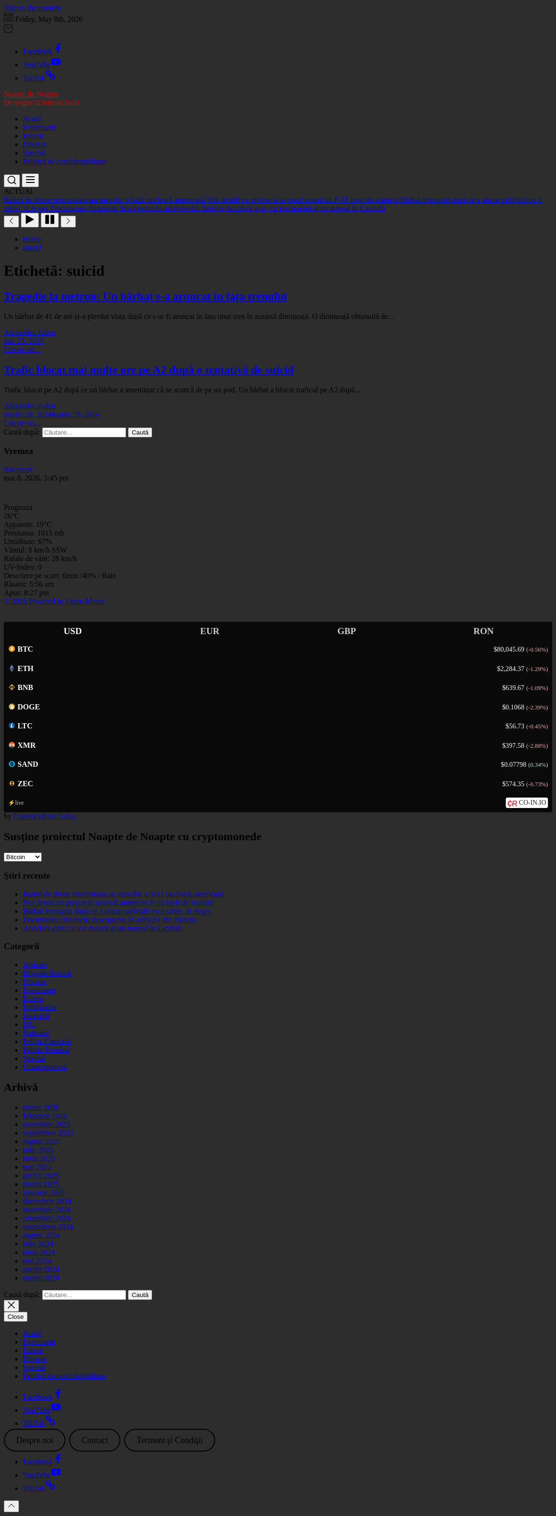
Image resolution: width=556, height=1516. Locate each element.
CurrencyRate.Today (44, 816)
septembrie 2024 (48, 1227)
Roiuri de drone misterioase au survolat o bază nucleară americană (123, 894)
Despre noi (34, 1440)
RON (484, 631)
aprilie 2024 (41, 1269)
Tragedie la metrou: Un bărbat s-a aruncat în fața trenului (145, 296)
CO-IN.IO (532, 802)
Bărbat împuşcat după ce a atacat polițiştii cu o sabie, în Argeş (117, 911)
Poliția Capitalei (47, 1041)
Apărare (35, 965)
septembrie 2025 (48, 1133)
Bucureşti (18, 469)
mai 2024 (37, 1261)
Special (34, 153)
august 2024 (41, 1235)
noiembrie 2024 (47, 1210)
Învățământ (40, 1007)
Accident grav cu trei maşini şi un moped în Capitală (102, 928)
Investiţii (36, 1016)
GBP (346, 631)
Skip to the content (32, 8)
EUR (209, 631)
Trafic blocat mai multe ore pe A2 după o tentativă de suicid (149, 369)
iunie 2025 (39, 1158)
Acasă (32, 119)
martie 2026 (41, 1107)
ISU (29, 1024)
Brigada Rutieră (47, 973)
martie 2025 (41, 1184)
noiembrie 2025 (47, 1124)
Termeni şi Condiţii (170, 1440)
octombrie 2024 (47, 1218)
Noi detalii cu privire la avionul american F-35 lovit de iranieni (118, 903)
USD (73, 631)
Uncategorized (45, 1067)
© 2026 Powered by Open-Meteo (54, 601)
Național (36, 1033)
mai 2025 (37, 1167)
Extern (33, 136)
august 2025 (41, 1141)
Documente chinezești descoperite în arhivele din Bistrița (109, 920)
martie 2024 (41, 1278)
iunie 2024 (39, 1252)
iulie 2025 (38, 1150)
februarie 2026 (45, 1116)
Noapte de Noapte (31, 94)
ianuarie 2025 (43, 1193)
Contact (95, 1440)
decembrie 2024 (47, 1201)
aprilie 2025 (41, 1175)
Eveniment (39, 127)
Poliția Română (46, 1050)
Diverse (34, 144)
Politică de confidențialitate (64, 161)
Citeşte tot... (22, 349)
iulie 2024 (38, 1244)
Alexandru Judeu (29, 332)
